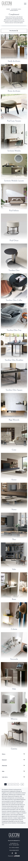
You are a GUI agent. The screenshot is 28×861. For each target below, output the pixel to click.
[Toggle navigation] (25, 3)
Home (8, 9)
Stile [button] (3, 771)
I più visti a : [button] (5, 777)
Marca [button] (3, 754)
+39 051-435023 (15, 847)
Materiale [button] (4, 765)
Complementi (14, 10)
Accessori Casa (16, 9)
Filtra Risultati (13, 30)
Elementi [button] (4, 760)
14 (22, 784)
